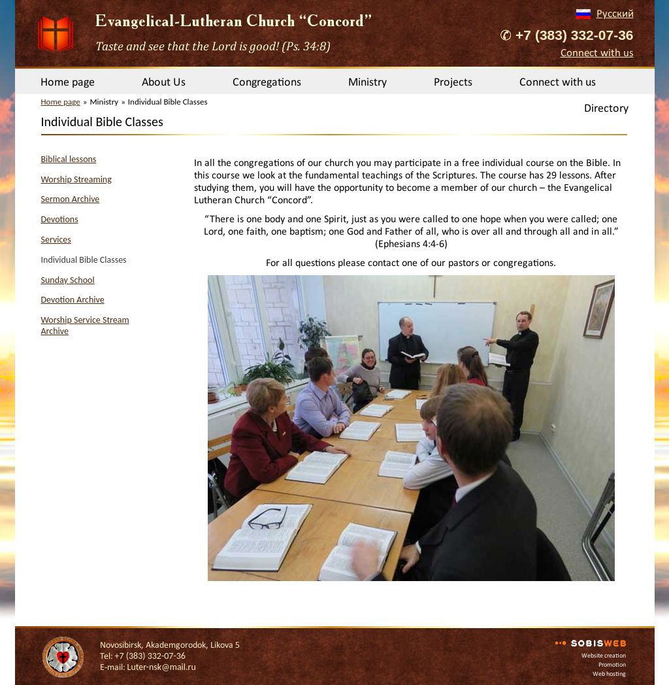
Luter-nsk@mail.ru (161, 667)
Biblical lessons (69, 159)
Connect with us (597, 52)
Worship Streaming (76, 179)
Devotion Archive (73, 299)
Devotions (59, 219)
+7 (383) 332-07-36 (574, 34)
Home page (68, 82)
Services (56, 239)
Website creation (603, 655)
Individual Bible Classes (84, 259)
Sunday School (68, 280)
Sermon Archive (70, 199)
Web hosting (609, 673)
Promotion (612, 664)
